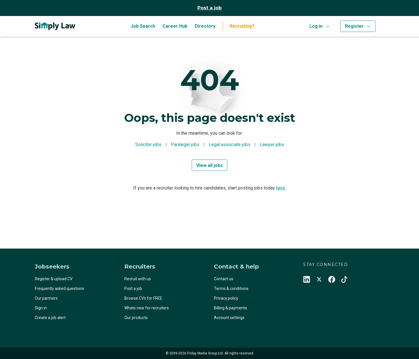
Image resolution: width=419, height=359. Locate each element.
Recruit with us (137, 279)
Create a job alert (50, 317)
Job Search (143, 26)
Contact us (223, 279)
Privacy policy (226, 298)
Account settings (229, 317)
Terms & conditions (231, 288)
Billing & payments (230, 308)
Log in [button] (316, 26)
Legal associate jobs (229, 144)
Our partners (46, 298)
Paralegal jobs (185, 144)
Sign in (41, 308)
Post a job (209, 8)
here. (281, 188)
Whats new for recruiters (146, 308)
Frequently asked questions (59, 288)
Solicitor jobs (148, 144)
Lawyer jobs (272, 144)
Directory (205, 26)
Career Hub (175, 26)
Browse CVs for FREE (143, 298)
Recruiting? (242, 26)
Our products (136, 317)
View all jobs (209, 165)
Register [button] (354, 26)
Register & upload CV (53, 279)
